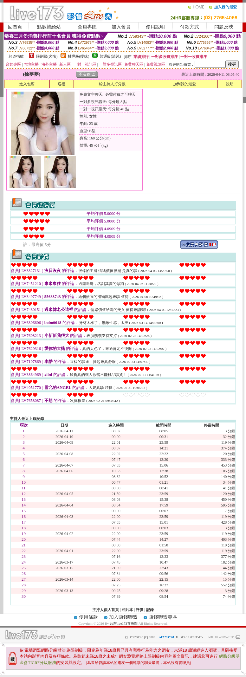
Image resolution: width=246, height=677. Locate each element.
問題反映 (223, 26)
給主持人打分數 (112, 84)
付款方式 (189, 26)
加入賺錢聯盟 (123, 617)
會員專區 (87, 26)
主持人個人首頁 (105, 610)
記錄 (150, 610)
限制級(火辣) (47, 56)
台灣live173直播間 (124, 623)
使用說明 (155, 26)
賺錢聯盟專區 (163, 617)
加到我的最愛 (184, 84)
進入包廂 (27, 84)
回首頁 (15, 26)
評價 (139, 610)
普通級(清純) (110, 56)
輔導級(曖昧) (78, 56)
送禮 (61, 84)
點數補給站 (49, 26)
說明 (230, 84)
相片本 (127, 610)
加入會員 (121, 26)
